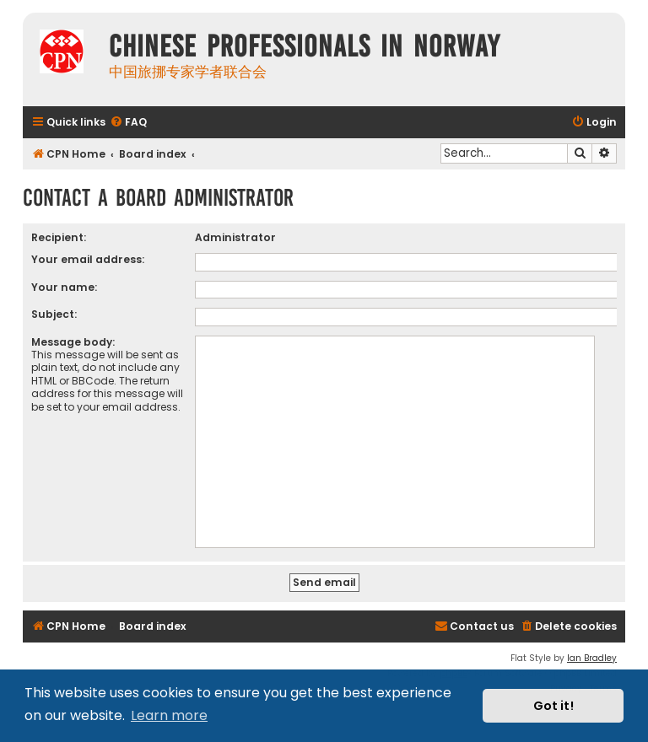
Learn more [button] (169, 715)
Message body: (73, 342)
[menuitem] (128, 122)
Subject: (54, 314)
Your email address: (87, 259)
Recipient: (58, 237)
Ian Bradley (592, 658)
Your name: (64, 287)
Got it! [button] (553, 705)
